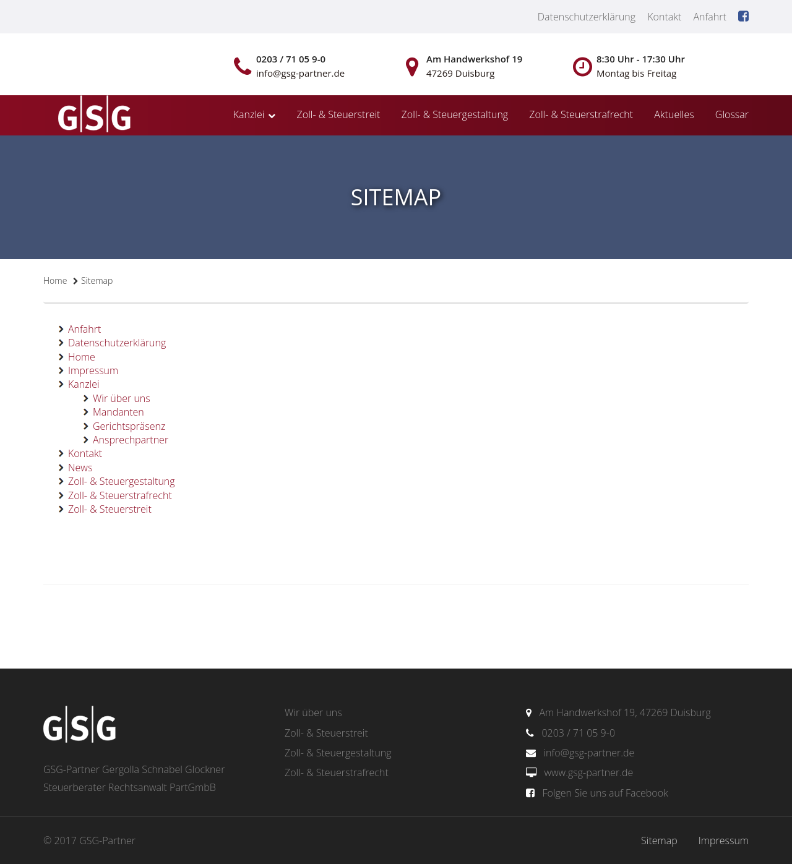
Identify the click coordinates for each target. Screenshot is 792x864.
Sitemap (659, 840)
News (80, 467)
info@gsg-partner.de (588, 752)
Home (55, 280)
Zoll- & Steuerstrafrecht (581, 114)
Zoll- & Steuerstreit (339, 114)
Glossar (732, 114)
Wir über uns (121, 398)
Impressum (93, 370)
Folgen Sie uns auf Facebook (605, 793)
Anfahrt (709, 17)
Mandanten (118, 412)
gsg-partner (92, 115)
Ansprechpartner (130, 440)
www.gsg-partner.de (588, 772)
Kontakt (664, 17)
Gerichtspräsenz (129, 426)
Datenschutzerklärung (586, 17)
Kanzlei (249, 114)
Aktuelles (674, 114)
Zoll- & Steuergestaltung (455, 114)
